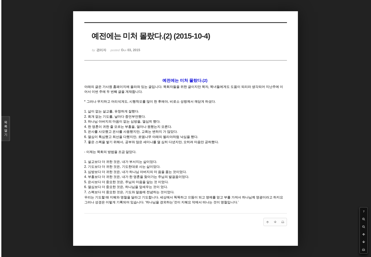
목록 (5, 128)
